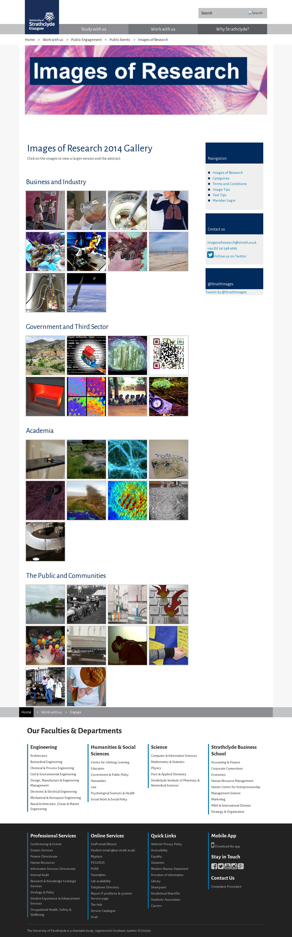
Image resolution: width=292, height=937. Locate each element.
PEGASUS (98, 862)
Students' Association (165, 899)
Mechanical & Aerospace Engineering (55, 797)
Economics (218, 774)
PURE (95, 869)
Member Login (224, 200)
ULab (94, 917)
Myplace (96, 856)
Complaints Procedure (226, 886)
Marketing (218, 799)
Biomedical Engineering (46, 762)
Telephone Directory (105, 887)
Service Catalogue (103, 911)
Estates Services (41, 850)
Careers (156, 906)
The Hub (96, 904)
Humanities (98, 781)
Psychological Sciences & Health (113, 793)
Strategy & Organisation (227, 811)
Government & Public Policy (110, 774)
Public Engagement (86, 40)
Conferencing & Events (46, 844)
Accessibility (159, 850)
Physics (156, 768)
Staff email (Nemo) (104, 844)
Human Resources (42, 862)
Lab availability (101, 881)
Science (159, 747)
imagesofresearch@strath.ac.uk (231, 242)
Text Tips (220, 195)
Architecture (38, 755)
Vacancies (157, 862)
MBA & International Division (231, 805)
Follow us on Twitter (226, 256)
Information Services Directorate (53, 869)
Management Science (226, 793)
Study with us (93, 29)
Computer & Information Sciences (174, 755)
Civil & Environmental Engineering (53, 774)
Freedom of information (167, 875)
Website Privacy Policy (166, 844)
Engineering (43, 747)
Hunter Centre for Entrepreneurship (235, 787)
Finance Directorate (43, 856)
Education (97, 768)
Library (156, 881)
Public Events (120, 40)
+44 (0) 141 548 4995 (222, 248)
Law (93, 787)
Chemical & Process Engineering (52, 768)
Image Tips (221, 189)
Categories (221, 178)
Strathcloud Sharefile (165, 893)
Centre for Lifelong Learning (110, 762)
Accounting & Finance (225, 762)
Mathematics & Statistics (168, 762)
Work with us (163, 29)
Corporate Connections (227, 768)
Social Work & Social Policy (109, 799)
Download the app (225, 846)
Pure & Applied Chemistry (168, 774)
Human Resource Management (232, 781)
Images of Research (228, 173)
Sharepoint (158, 887)
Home (30, 40)
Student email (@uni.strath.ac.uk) (113, 850)
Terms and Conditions (230, 184)
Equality (156, 856)
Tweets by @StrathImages (226, 292)
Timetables (98, 875)
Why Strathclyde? (232, 29)
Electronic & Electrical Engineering (53, 791)
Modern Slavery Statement (169, 869)
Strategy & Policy (42, 892)
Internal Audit (39, 875)
